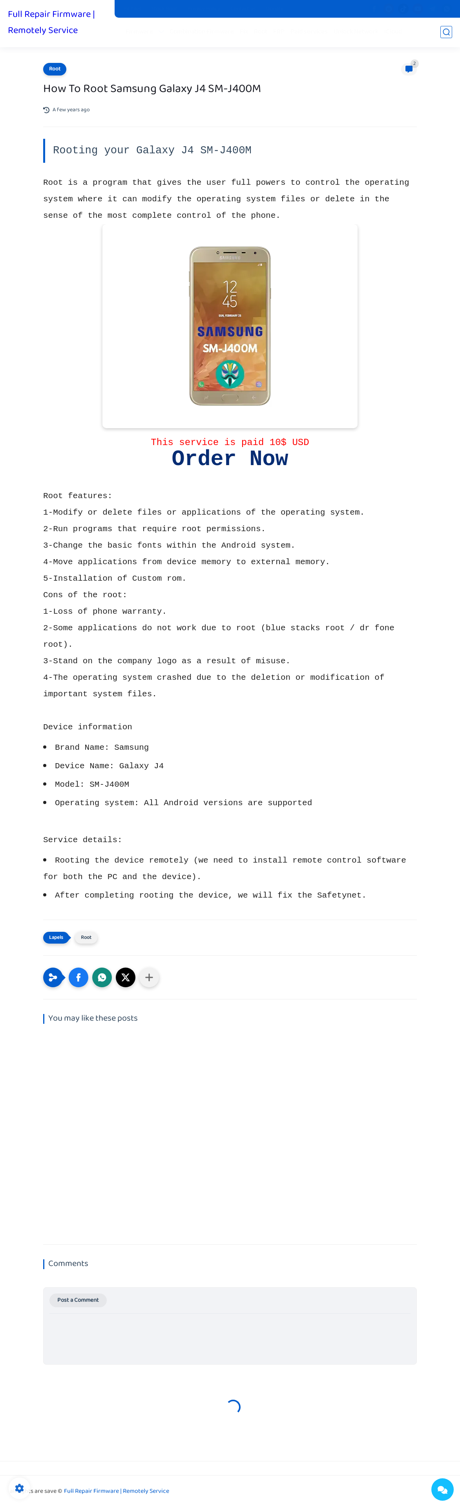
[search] (446, 32)
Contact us (243, 9)
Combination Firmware (202, 32)
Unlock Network (356, 32)
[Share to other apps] (149, 977)
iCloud (393, 32)
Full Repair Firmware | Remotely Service (51, 23)
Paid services (309, 32)
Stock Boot (164, 9)
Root (260, 32)
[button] (78, 977)
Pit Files (132, 9)
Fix (244, 32)
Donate (274, 9)
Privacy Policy (204, 9)
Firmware (139, 32)
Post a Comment (78, 1300)
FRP (279, 32)
